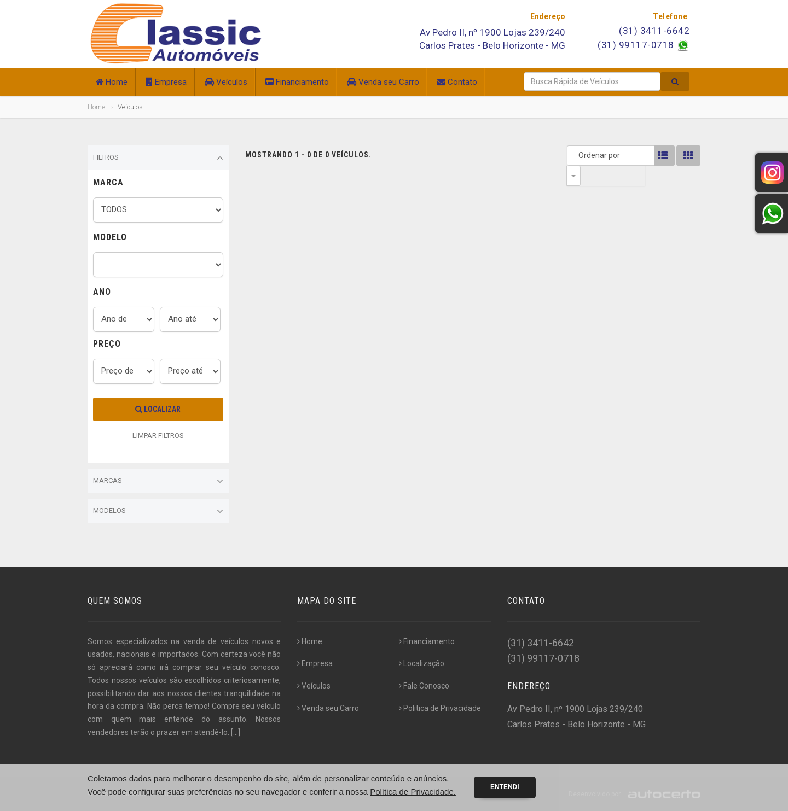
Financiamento (297, 82)
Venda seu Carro (383, 82)
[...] (235, 732)
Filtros (158, 158)
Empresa (166, 82)
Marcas (158, 481)
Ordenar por (576, 155)
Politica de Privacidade (440, 708)
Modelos (158, 511)
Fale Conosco (424, 685)
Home (112, 82)
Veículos (226, 82)
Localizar (158, 409)
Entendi (504, 787)
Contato (457, 82)
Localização (421, 663)
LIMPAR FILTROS (158, 435)
